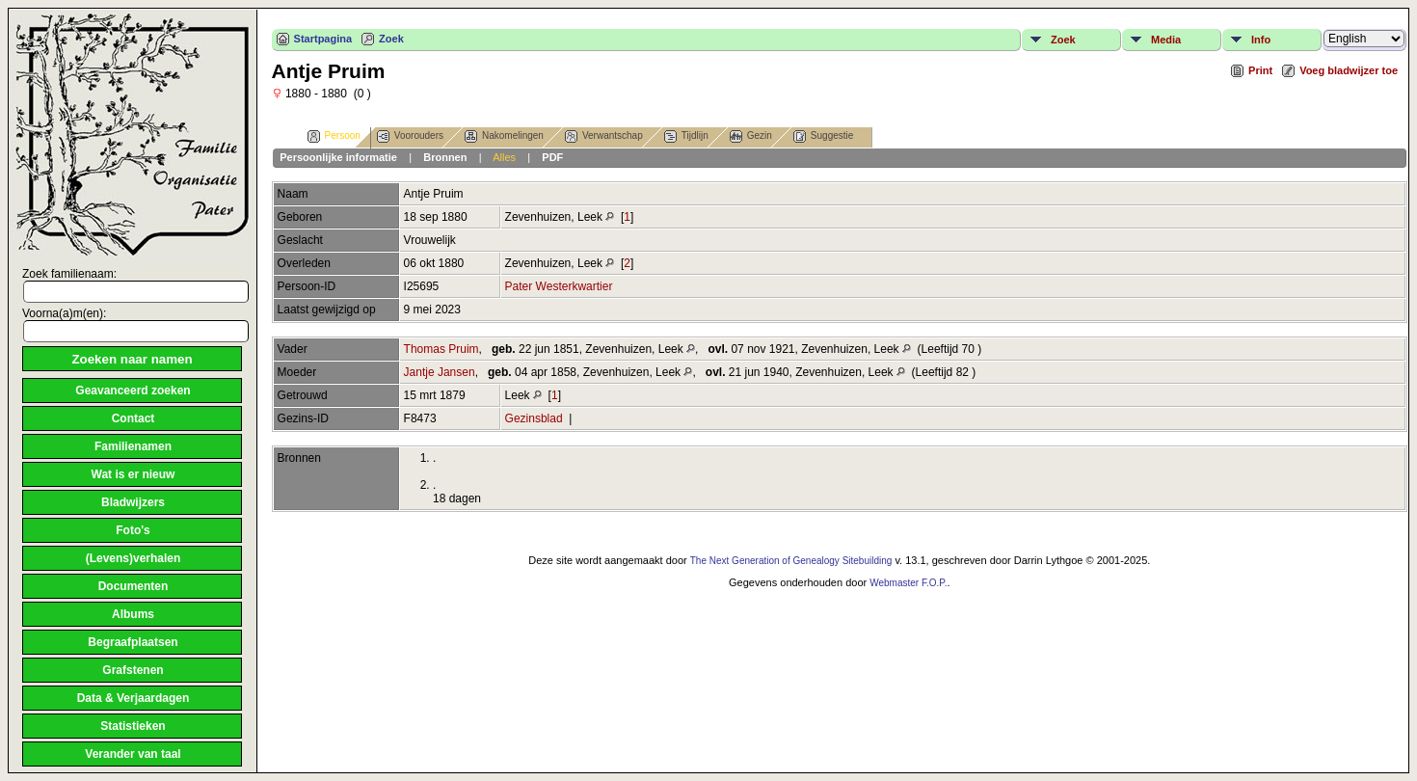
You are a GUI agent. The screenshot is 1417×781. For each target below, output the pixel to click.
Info (1260, 39)
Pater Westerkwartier (559, 286)
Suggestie (823, 136)
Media (1166, 39)
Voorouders (410, 136)
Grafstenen (132, 670)
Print (1260, 70)
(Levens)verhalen (133, 558)
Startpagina (323, 38)
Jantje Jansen (439, 372)
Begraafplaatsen (132, 642)
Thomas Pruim (441, 349)
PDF (552, 157)
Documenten (133, 586)
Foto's (133, 530)
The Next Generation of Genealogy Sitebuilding (791, 560)
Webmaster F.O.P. (908, 583)
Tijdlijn (686, 136)
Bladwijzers (133, 502)
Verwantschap (604, 136)
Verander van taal (132, 754)
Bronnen (445, 157)
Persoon (334, 136)
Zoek (391, 38)
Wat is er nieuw (133, 474)
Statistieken (132, 726)
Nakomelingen (504, 136)
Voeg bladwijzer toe (1348, 70)
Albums (133, 614)
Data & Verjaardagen (133, 698)
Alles (504, 157)
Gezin (751, 136)
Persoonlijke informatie (338, 157)
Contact (133, 418)
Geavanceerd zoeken (132, 390)
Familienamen (133, 446)
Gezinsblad (534, 418)
